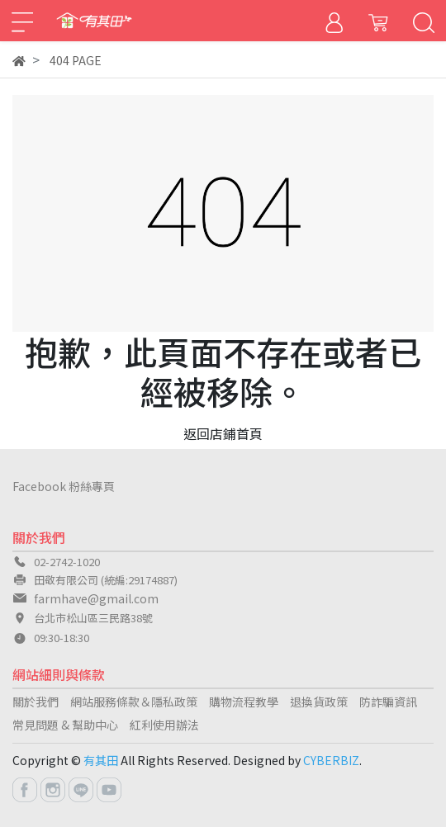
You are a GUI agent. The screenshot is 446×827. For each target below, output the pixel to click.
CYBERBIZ (331, 760)
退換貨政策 (319, 701)
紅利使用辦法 (164, 724)
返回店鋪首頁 (223, 433)
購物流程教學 (243, 701)
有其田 (100, 760)
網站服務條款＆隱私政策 (133, 701)
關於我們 (35, 701)
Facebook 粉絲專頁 (63, 486)
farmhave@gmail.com (96, 598)
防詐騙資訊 (388, 701)
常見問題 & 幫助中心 (65, 724)
